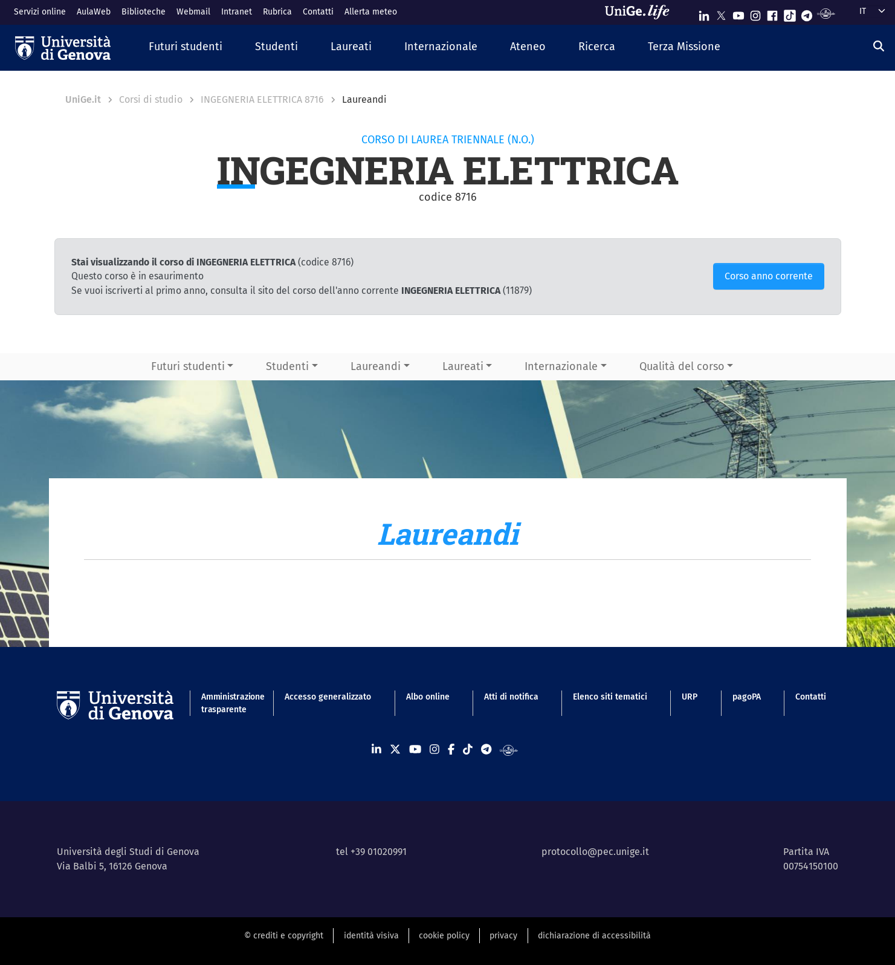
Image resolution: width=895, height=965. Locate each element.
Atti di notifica (511, 697)
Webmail (193, 12)
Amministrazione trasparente (225, 703)
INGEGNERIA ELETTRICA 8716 (262, 99)
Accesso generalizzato (328, 697)
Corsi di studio (151, 99)
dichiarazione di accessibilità (594, 936)
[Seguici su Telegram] (806, 13)
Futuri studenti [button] (188, 366)
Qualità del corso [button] (682, 366)
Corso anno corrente (769, 276)
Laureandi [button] (376, 366)
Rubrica (277, 12)
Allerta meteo (370, 12)
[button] (185, 47)
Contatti (318, 12)
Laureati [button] (462, 366)
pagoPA (746, 697)
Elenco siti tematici (610, 697)
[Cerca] (878, 46)
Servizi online (40, 12)
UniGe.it (83, 99)
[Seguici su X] (721, 13)
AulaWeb (94, 12)
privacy (503, 936)
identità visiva (371, 936)
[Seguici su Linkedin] (704, 13)
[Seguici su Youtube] (738, 13)
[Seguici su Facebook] (772, 13)
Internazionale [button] (561, 366)
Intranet (236, 12)
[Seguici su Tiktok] (789, 13)
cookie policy (444, 936)
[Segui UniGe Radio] (826, 13)
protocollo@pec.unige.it (595, 851)
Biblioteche (143, 12)
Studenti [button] (287, 366)
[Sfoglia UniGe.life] (641, 12)
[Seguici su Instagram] (755, 13)
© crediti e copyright (283, 936)
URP (689, 697)
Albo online (428, 697)
